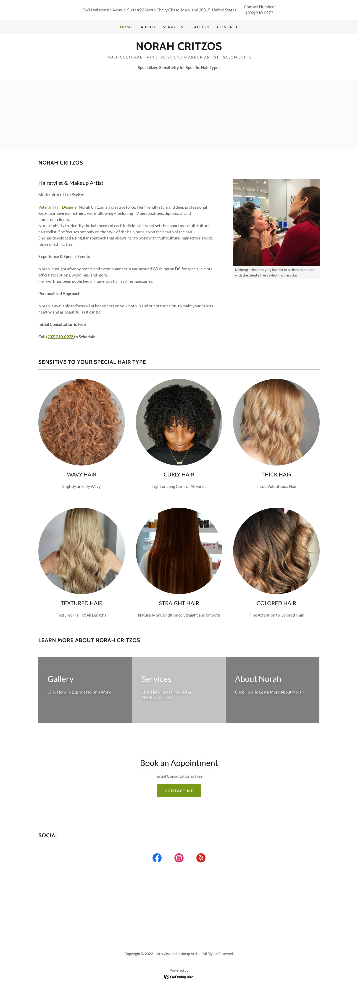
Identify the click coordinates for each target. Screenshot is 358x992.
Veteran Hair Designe (57, 207)
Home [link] (126, 27)
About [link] (148, 27)
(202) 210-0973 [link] (259, 12)
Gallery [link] (200, 27)
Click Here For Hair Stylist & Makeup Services (166, 694)
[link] (179, 48)
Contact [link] (227, 27)
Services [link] (173, 27)
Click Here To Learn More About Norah (269, 691)
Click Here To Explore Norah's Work (79, 691)
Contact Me (179, 790)
